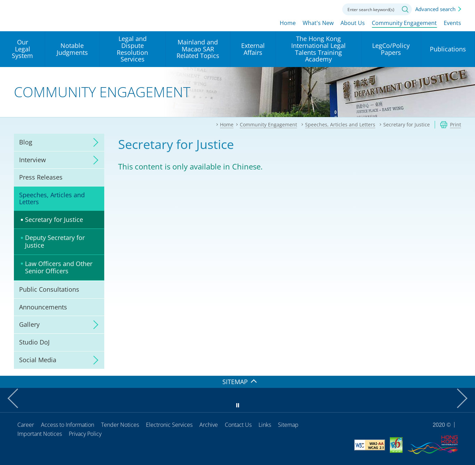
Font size (309, 8)
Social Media (37, 360)
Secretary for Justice (54, 219)
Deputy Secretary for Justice (55, 241)
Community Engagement (404, 23)
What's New (318, 23)
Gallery (29, 324)
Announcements (43, 307)
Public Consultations (49, 289)
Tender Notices (120, 425)
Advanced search (435, 9)
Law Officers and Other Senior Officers (58, 267)
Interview (32, 160)
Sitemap (288, 425)
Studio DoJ (34, 342)
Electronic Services (169, 425)
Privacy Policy (85, 434)
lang (290, 8)
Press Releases (41, 177)
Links (265, 425)
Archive (208, 425)
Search (405, 9)
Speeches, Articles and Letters (52, 198)
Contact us (328, 8)
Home (288, 23)
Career (25, 425)
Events (452, 23)
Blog (25, 142)
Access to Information (67, 425)
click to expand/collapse (94, 142)
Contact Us (238, 425)
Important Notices (39, 434)
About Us (353, 23)
